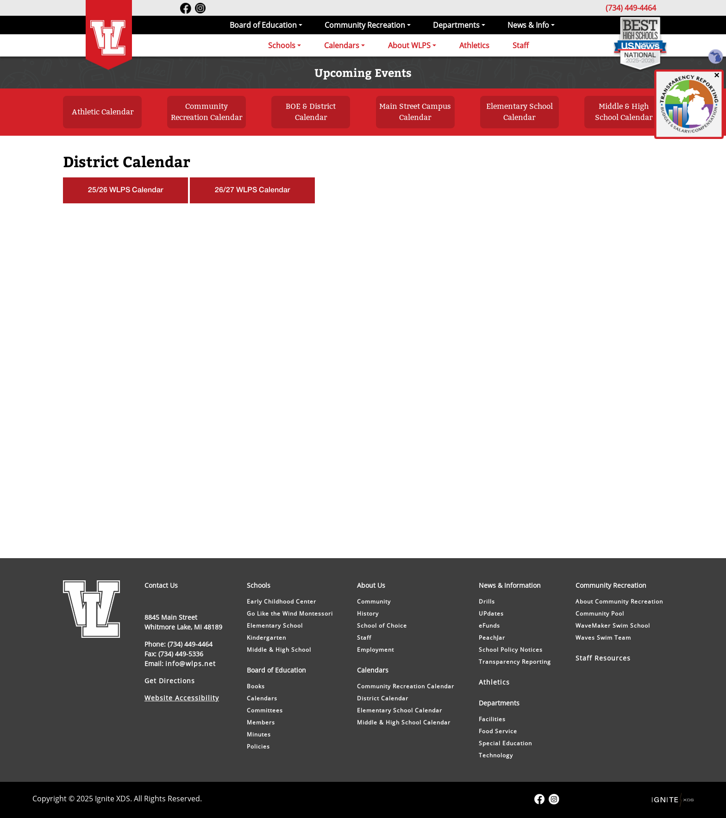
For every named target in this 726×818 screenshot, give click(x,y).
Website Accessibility (181, 697)
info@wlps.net (190, 663)
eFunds (489, 625)
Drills (487, 601)
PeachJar (492, 638)
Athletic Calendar (102, 111)
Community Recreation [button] (365, 25)
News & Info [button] (528, 25)
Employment (375, 650)
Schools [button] (281, 45)
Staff (521, 45)
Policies (258, 746)
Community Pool (600, 613)
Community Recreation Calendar (206, 112)
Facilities (492, 719)
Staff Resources (603, 658)
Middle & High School (279, 650)
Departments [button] (456, 25)
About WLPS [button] (409, 45)
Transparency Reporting (515, 662)
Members (261, 722)
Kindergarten (266, 638)
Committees (265, 710)
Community (374, 601)
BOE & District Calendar (311, 112)
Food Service (498, 731)
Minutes (259, 734)
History (368, 613)
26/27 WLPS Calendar (252, 190)
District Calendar (382, 698)
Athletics (474, 45)
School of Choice (382, 625)
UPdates (491, 613)
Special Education (505, 743)
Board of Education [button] (263, 25)
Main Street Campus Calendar (415, 112)
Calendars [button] (341, 45)
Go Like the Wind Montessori (290, 613)
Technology (496, 755)
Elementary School (275, 625)
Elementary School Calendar (519, 112)
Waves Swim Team (603, 638)
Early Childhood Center (281, 601)
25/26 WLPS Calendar (125, 190)
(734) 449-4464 (631, 8)
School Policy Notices (511, 650)
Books (256, 686)
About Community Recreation (619, 601)
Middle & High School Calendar (623, 112)
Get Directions (169, 680)
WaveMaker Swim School (613, 625)
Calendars (262, 698)
